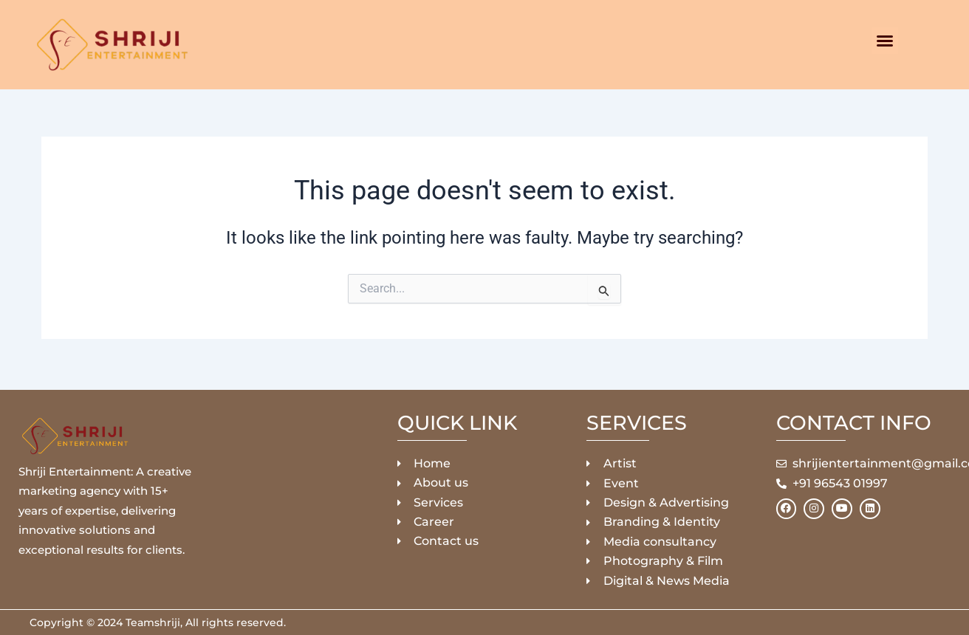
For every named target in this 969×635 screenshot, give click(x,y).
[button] (885, 40)
